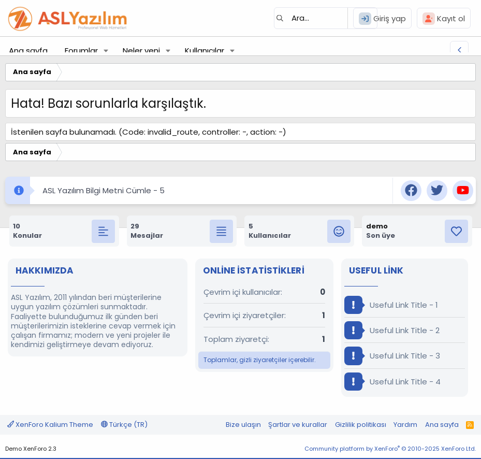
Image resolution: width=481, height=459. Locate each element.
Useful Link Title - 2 (392, 330)
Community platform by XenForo (390, 448)
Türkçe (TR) (124, 424)
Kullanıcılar (204, 50)
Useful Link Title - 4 (392, 381)
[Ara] (325, 18)
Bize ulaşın (243, 424)
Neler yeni (141, 50)
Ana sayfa (28, 50)
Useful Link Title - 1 (391, 305)
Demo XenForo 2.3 (30, 448)
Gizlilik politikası (360, 424)
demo (377, 226)
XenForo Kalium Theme (50, 424)
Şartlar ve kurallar (297, 424)
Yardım (405, 424)
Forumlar (81, 50)
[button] (106, 50)
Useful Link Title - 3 (392, 356)
